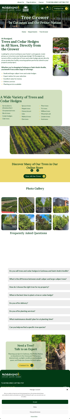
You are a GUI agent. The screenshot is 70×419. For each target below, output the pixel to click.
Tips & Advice (31, 2)
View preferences (35, 412)
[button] (67, 389)
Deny (35, 407)
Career (41, 2)
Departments (32, 32)
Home (24, 32)
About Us (20, 2)
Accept (35, 402)
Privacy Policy (34, 416)
